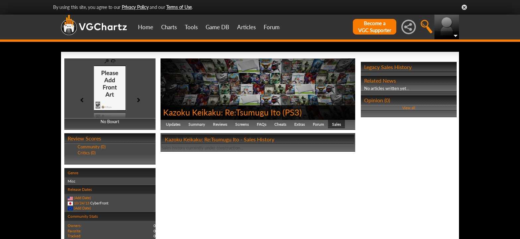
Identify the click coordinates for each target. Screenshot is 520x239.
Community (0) (91, 146)
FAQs (261, 124)
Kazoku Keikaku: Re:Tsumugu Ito (222, 112)
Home (145, 27)
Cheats (280, 124)
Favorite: (75, 231)
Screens (242, 124)
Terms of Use (179, 7)
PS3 (292, 112)
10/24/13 (81, 203)
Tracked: (74, 236)
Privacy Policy (135, 7)
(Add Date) (82, 198)
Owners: (75, 225)
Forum (272, 27)
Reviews (220, 124)
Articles (246, 27)
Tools (191, 27)
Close (464, 7)
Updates (173, 124)
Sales (336, 124)
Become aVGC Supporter (374, 26)
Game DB (217, 27)
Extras (299, 124)
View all (408, 108)
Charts (169, 27)
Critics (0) (87, 152)
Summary (196, 124)
